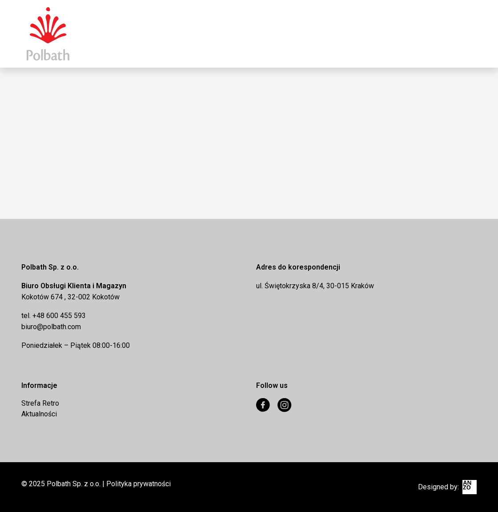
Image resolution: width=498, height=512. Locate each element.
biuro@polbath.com (51, 327)
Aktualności (39, 414)
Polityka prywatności (138, 484)
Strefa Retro (40, 403)
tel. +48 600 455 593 (53, 315)
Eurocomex (48, 33)
